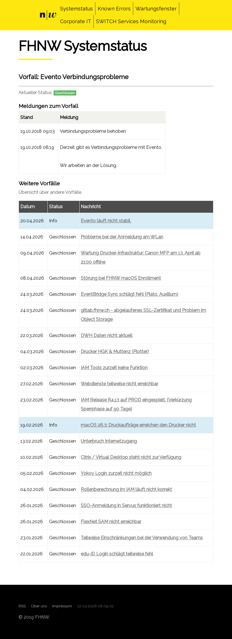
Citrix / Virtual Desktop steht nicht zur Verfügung (131, 457)
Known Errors (114, 9)
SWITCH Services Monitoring (131, 21)
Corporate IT (75, 21)
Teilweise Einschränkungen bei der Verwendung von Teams (142, 537)
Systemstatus (76, 9)
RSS (22, 606)
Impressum (62, 606)
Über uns (39, 606)
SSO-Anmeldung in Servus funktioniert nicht (126, 505)
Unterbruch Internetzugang (109, 441)
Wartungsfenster (156, 9)
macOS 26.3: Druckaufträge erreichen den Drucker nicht (138, 425)
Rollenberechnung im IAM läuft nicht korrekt (126, 489)
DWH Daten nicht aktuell (106, 335)
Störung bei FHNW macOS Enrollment (121, 278)
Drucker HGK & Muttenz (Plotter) (115, 351)
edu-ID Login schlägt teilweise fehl (117, 554)
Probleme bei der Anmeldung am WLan (122, 237)
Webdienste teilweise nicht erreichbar (119, 383)
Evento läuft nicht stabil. (106, 220)
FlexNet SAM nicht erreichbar (111, 521)
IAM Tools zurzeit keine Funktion (114, 367)
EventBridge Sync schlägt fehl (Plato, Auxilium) (129, 294)
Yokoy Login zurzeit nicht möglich (116, 473)
